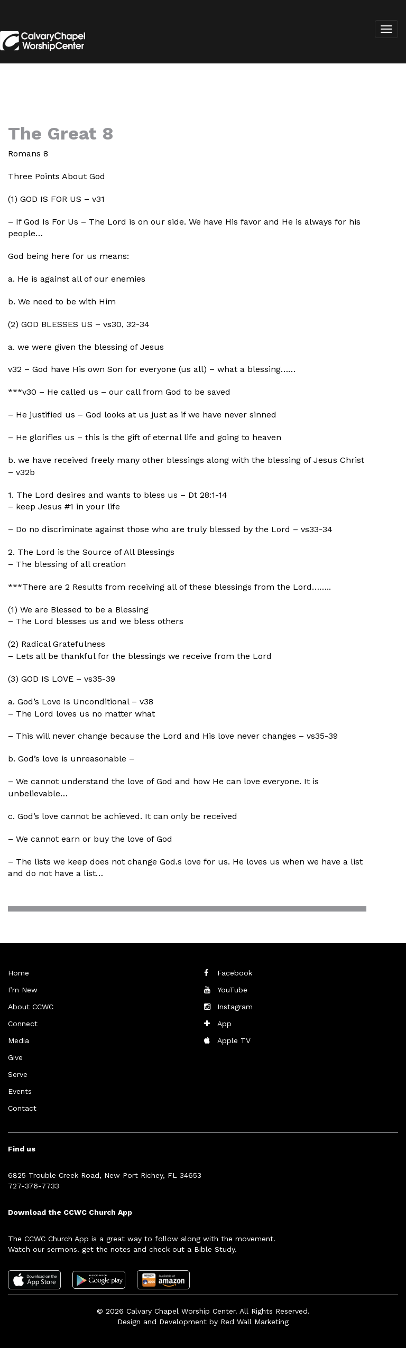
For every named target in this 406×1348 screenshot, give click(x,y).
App (224, 1023)
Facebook (234, 973)
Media (18, 1040)
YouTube (232, 990)
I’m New (23, 990)
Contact (22, 1108)
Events (20, 1091)
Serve (17, 1074)
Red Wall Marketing (254, 1321)
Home (18, 973)
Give (15, 1057)
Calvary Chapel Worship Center (180, 1311)
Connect (23, 1023)
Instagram (235, 1006)
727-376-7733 (33, 1186)
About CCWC (30, 1006)
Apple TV (234, 1040)
